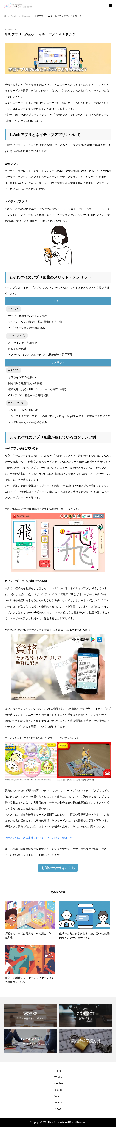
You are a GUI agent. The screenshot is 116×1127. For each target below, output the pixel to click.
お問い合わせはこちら (58, 868)
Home (58, 1070)
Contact (57, 1102)
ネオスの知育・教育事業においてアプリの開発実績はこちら (40, 837)
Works (58, 1077)
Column (57, 1096)
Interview (58, 1083)
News (58, 1108)
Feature (57, 1089)
